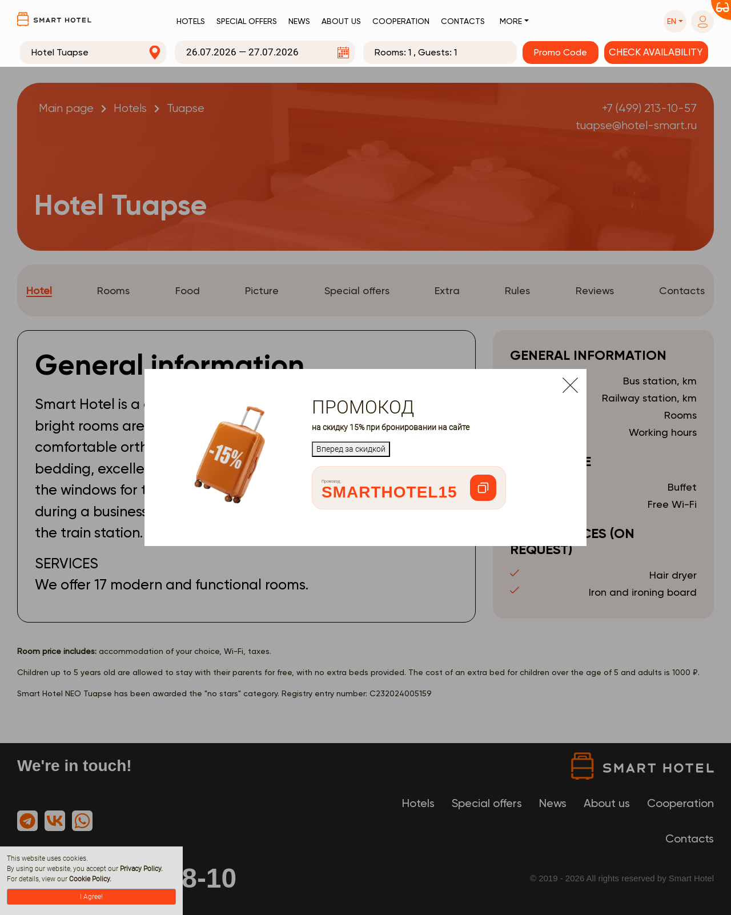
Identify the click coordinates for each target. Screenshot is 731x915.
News (299, 21)
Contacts (463, 21)
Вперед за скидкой (350, 449)
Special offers (246, 21)
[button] (675, 21)
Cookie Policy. (90, 879)
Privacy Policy (140, 869)
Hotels (190, 21)
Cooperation (400, 21)
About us (341, 21)
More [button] (511, 21)
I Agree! (91, 897)
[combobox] (93, 52)
